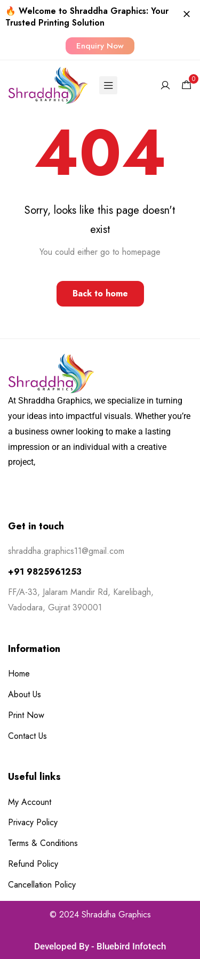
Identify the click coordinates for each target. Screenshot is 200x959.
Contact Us (27, 736)
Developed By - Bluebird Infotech (100, 946)
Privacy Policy (33, 822)
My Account (29, 802)
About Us (24, 694)
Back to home (100, 293)
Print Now (26, 715)
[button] (100, 45)
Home (19, 673)
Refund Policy (33, 864)
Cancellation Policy (42, 885)
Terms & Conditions (43, 843)
